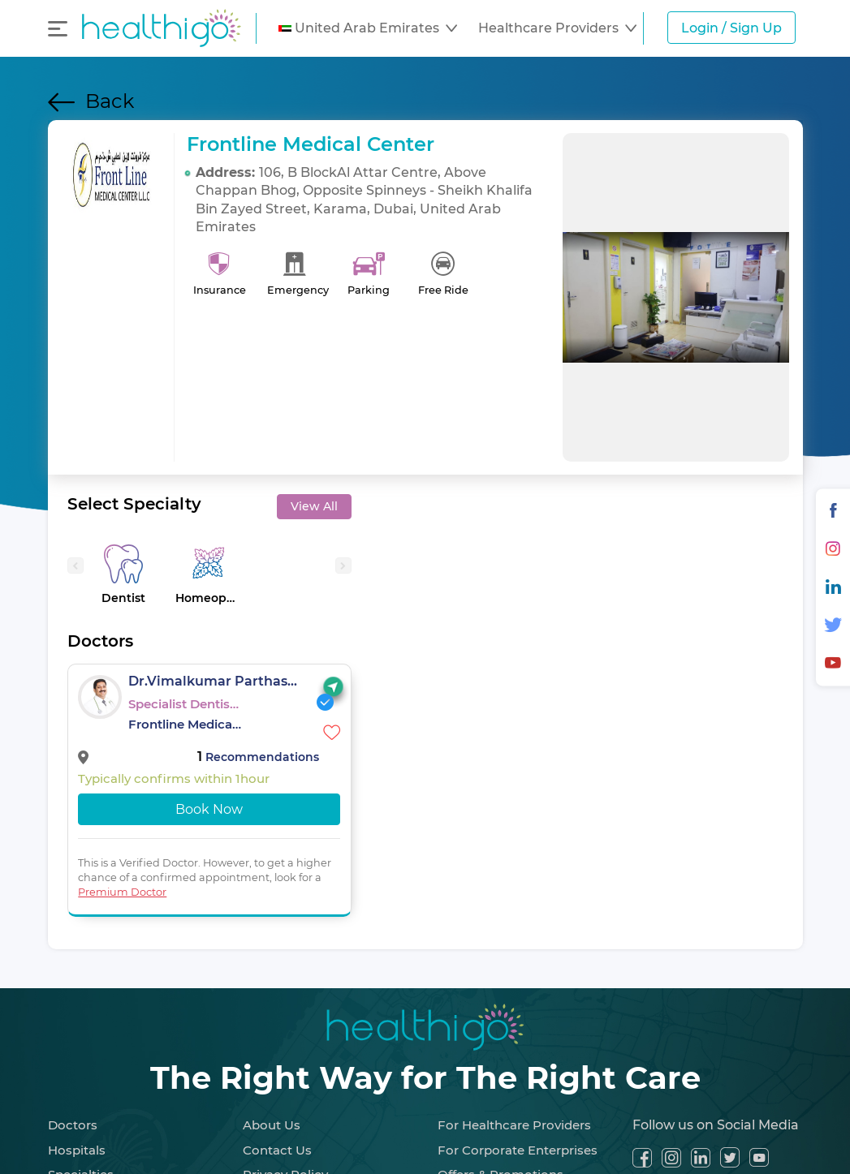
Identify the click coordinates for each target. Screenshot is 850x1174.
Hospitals (77, 1150)
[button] (368, 28)
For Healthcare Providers (514, 1125)
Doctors (72, 1125)
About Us (271, 1125)
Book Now (209, 809)
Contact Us (277, 1150)
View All (314, 506)
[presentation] (75, 565)
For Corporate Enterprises (518, 1150)
